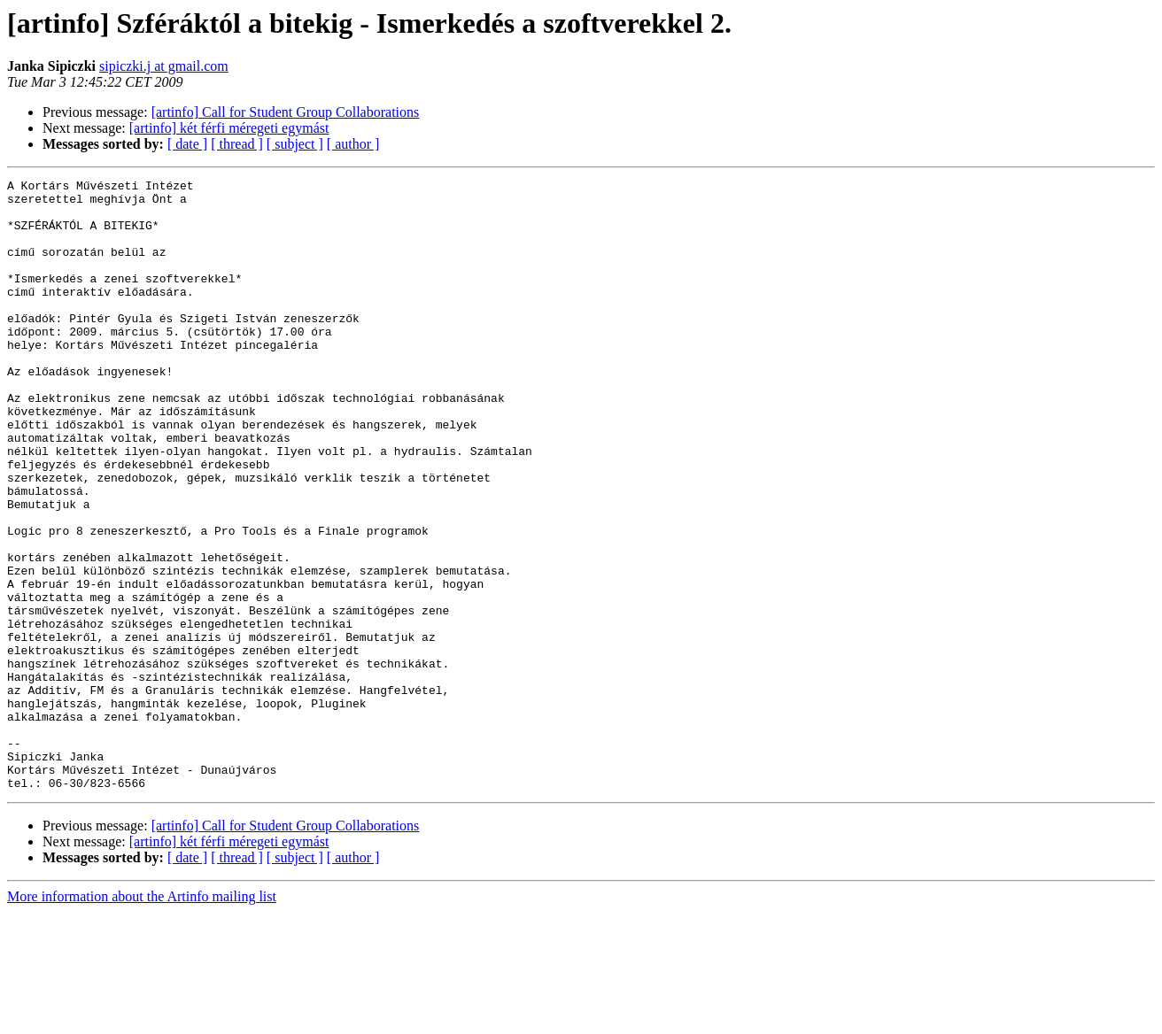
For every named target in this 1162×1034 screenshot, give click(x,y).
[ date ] (187, 143)
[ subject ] (295, 143)
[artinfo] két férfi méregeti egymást (229, 127)
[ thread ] (237, 143)
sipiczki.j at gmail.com (164, 65)
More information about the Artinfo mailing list (141, 1018)
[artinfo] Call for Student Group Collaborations (285, 112)
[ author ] (353, 143)
